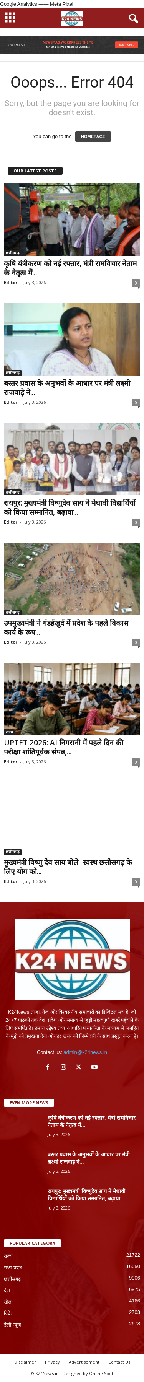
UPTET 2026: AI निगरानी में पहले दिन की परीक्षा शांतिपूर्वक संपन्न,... (63, 747)
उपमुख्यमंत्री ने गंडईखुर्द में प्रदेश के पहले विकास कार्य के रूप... (66, 627)
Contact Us (119, 1362)
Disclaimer (25, 1362)
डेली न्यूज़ (12, 1325)
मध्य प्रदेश (13, 1267)
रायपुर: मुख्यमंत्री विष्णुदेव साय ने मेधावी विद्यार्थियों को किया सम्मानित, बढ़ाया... (70, 507)
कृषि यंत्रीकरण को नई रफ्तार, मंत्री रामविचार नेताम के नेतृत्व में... (70, 268)
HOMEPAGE (93, 136)
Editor (10, 282)
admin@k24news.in (85, 1052)
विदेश (9, 1313)
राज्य (9, 732)
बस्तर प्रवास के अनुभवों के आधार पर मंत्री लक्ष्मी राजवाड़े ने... (67, 387)
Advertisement (84, 1362)
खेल (8, 1302)
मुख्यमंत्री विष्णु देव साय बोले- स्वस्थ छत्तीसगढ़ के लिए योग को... (68, 866)
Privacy (52, 1362)
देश (7, 1290)
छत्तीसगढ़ (13, 252)
